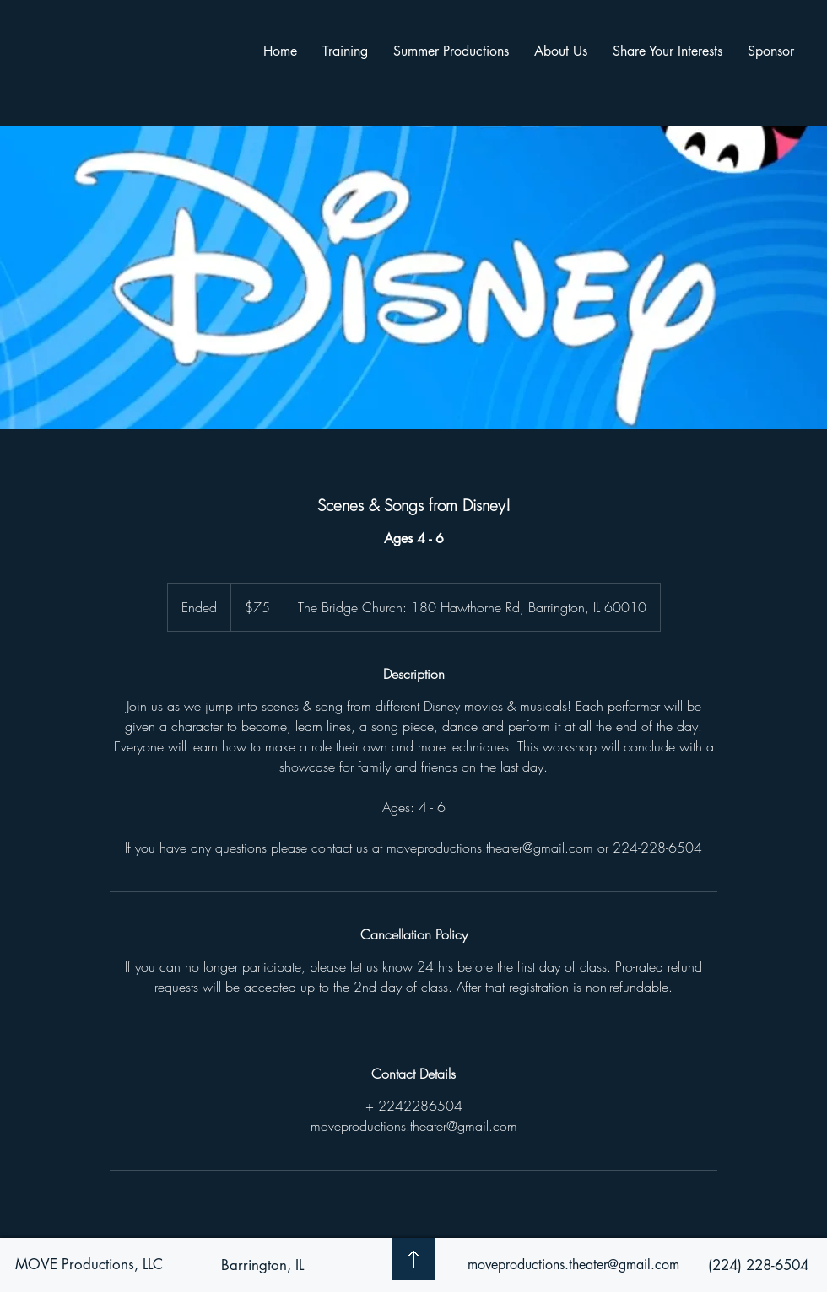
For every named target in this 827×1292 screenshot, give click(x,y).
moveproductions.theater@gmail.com (573, 1264)
